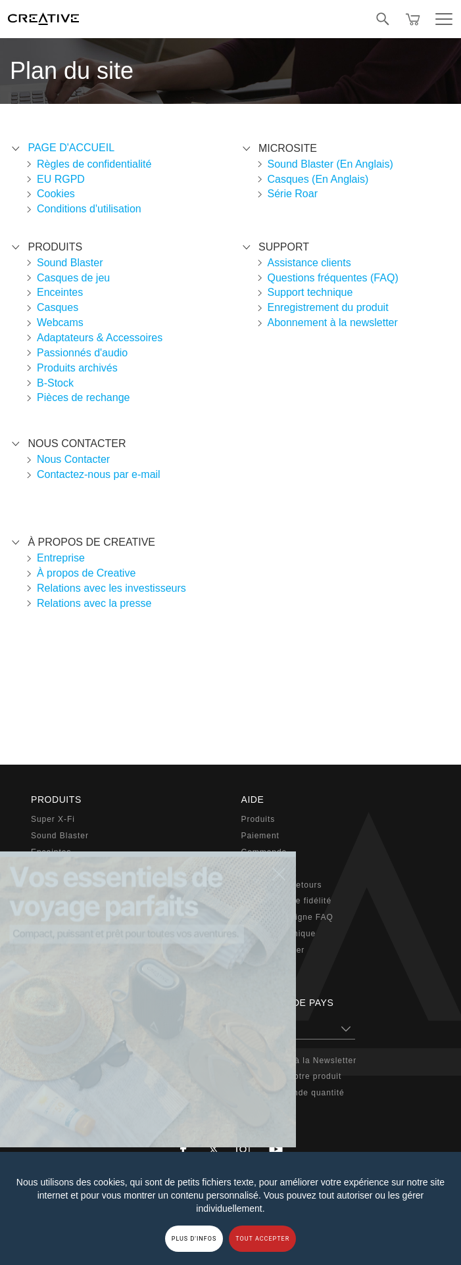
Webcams (60, 322)
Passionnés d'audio (82, 352)
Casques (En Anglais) (318, 179)
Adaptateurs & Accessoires (99, 337)
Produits (258, 819)
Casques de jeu (73, 277)
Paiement (260, 835)
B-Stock (55, 383)
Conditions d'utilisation (89, 208)
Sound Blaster (70, 262)
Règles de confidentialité (94, 164)
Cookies (56, 193)
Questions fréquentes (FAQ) (333, 277)
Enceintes (60, 292)
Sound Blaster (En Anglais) (330, 164)
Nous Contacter (73, 459)
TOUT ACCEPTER (262, 1238)
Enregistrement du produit (328, 307)
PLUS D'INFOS (194, 1238)
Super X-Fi (53, 819)
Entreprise (61, 557)
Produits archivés (77, 367)
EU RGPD (61, 179)
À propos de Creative (86, 573)
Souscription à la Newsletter (299, 1060)
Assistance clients (309, 262)
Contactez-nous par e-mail (98, 474)
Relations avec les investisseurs (111, 588)
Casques (57, 307)
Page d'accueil (71, 147)
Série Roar (293, 193)
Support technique (310, 292)
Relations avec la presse (94, 603)
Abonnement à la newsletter (333, 322)
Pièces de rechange (83, 397)
